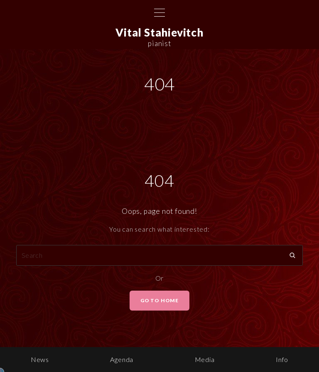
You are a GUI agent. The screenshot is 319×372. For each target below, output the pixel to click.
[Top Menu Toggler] (159, 12)
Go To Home (159, 300)
